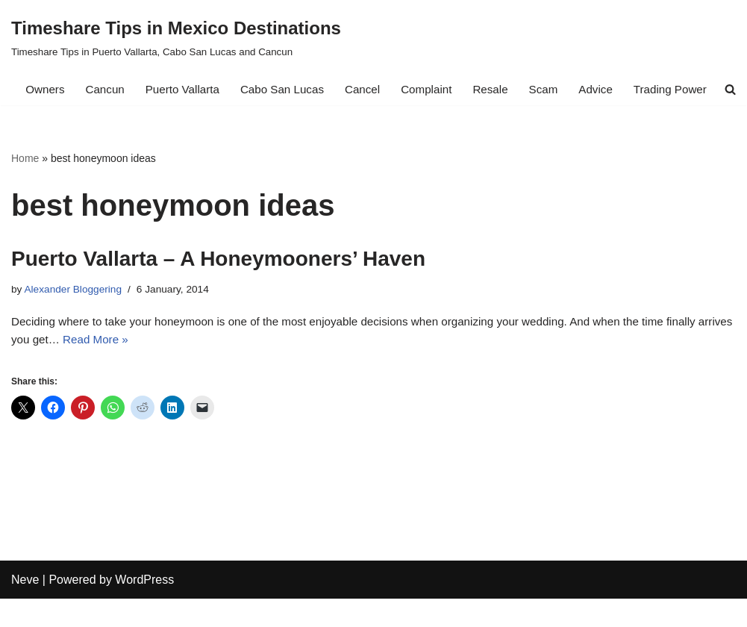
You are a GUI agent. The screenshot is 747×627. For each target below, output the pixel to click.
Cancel (365, 90)
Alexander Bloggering (76, 310)
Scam (552, 90)
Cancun (96, 90)
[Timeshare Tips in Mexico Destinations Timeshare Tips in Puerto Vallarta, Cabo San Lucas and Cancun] (176, 36)
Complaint (431, 90)
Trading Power (684, 90)
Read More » (139, 365)
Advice (607, 90)
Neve (25, 608)
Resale (497, 90)
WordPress (144, 608)
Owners (34, 90)
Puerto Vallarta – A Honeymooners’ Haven (218, 279)
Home (25, 178)
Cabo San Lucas (281, 90)
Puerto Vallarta (177, 90)
